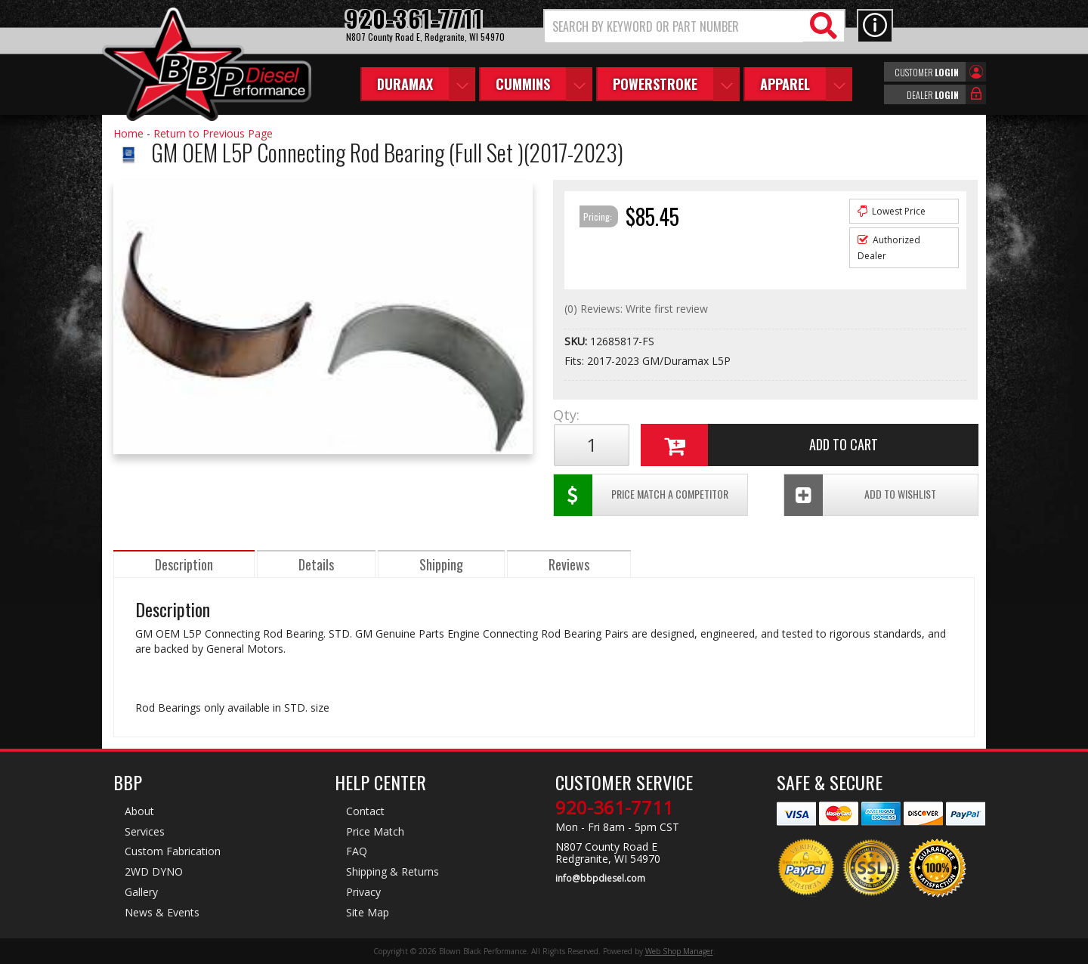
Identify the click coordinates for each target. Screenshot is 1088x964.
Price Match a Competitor (641, 495)
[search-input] (674, 26)
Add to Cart (759, 445)
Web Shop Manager (679, 951)
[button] (694, 26)
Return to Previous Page (213, 133)
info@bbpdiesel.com (600, 879)
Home (128, 133)
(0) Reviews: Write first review (636, 308)
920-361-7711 (614, 808)
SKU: (577, 341)
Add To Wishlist (860, 495)
